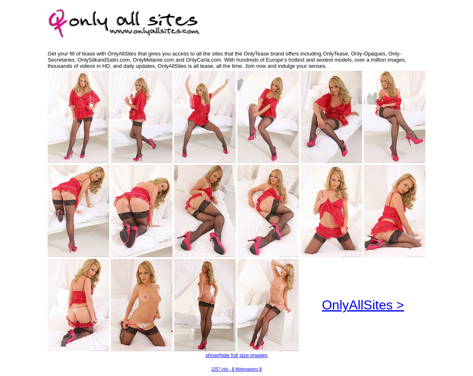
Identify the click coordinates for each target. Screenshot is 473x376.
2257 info (219, 369)
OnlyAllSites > (363, 305)
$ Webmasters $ (247, 369)
